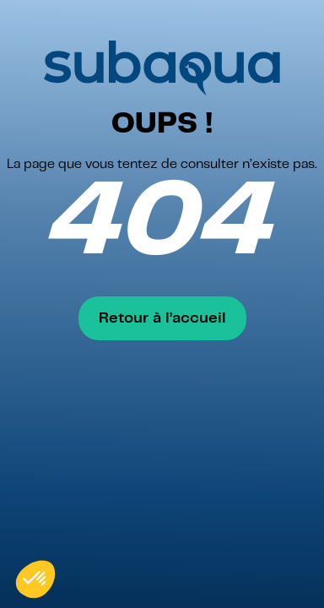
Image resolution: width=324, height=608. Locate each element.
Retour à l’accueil (162, 318)
